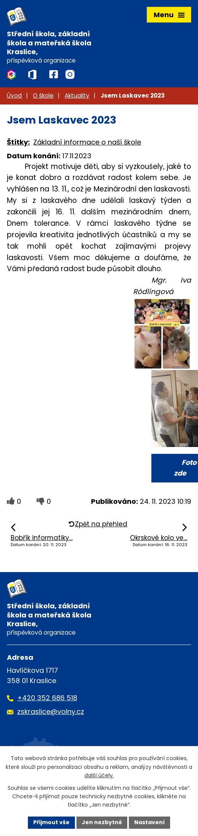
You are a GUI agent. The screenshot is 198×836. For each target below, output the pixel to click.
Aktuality (77, 96)
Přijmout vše (51, 822)
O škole (43, 96)
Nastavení (149, 822)
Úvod (14, 96)
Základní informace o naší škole (87, 142)
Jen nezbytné (102, 822)
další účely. (99, 775)
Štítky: (18, 142)
